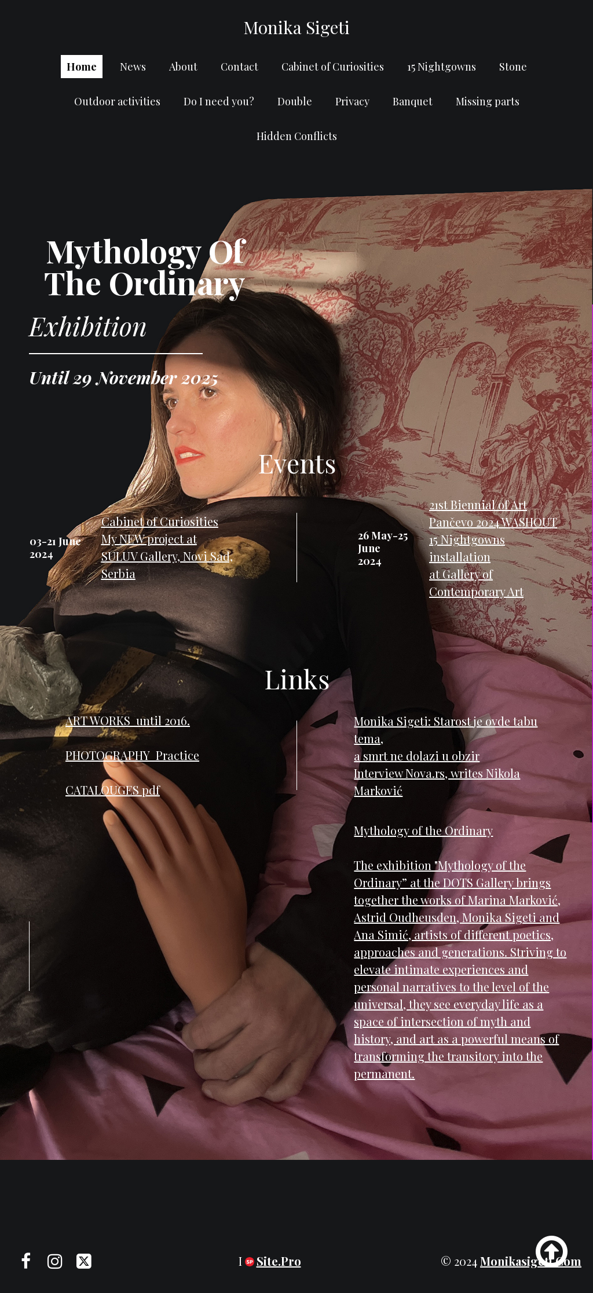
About (183, 67)
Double (294, 101)
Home (82, 67)
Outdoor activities (117, 101)
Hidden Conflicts (297, 136)
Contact (239, 67)
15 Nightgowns (441, 67)
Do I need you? (219, 101)
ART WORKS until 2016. (127, 720)
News (133, 67)
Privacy (352, 101)
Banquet (413, 101)
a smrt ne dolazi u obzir (416, 755)
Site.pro (279, 1261)
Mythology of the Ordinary (423, 830)
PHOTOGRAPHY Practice (132, 755)
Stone (513, 67)
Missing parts (487, 101)
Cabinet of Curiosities (332, 67)
